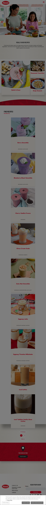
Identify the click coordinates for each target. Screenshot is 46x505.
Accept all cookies (25, 502)
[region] (23, 500)
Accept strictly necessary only (37, 502)
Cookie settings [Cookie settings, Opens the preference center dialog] (6, 502)
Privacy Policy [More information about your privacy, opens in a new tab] (9, 500)
